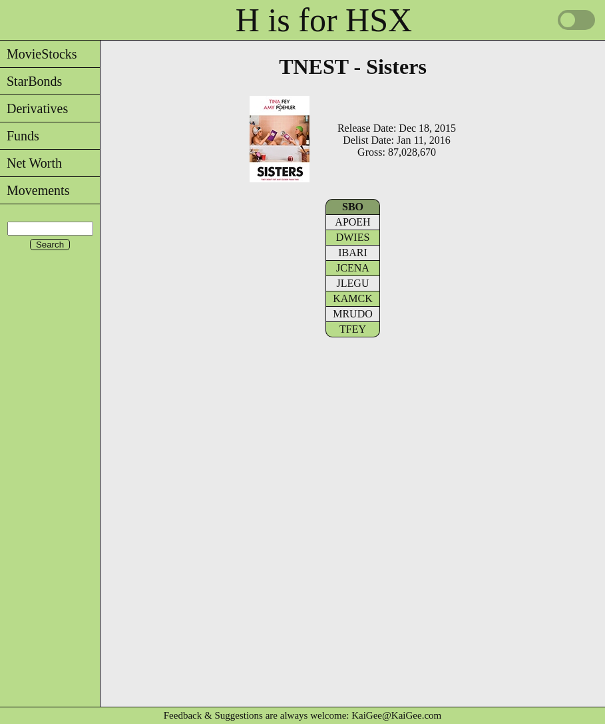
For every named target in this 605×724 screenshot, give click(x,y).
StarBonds (31, 81)
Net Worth (31, 163)
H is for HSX (324, 20)
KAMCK (353, 298)
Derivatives (34, 108)
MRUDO (353, 313)
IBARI (352, 252)
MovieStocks (38, 54)
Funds (19, 135)
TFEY (352, 329)
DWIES (353, 237)
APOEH (352, 222)
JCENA (352, 267)
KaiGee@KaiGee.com (396, 715)
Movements (34, 190)
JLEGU (353, 283)
